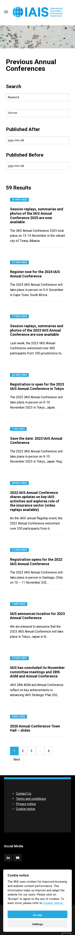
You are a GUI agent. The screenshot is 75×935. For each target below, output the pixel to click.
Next (16, 759)
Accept (37, 915)
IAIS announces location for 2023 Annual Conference (37, 616)
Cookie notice (25, 809)
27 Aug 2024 (19, 262)
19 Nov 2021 (19, 658)
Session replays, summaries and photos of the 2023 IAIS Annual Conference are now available (36, 330)
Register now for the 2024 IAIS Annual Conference (35, 274)
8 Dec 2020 (18, 716)
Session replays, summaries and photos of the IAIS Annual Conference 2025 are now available (36, 215)
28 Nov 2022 (19, 483)
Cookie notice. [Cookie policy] (53, 903)
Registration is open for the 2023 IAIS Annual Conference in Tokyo (37, 386)
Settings (37, 924)
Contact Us (23, 794)
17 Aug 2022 (19, 549)
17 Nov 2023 (19, 316)
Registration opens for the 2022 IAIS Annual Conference (36, 561)
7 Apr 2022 (18, 604)
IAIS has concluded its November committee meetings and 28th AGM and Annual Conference (37, 672)
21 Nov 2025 (19, 199)
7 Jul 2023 (18, 428)
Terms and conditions (31, 799)
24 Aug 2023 (19, 374)
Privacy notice (26, 804)
